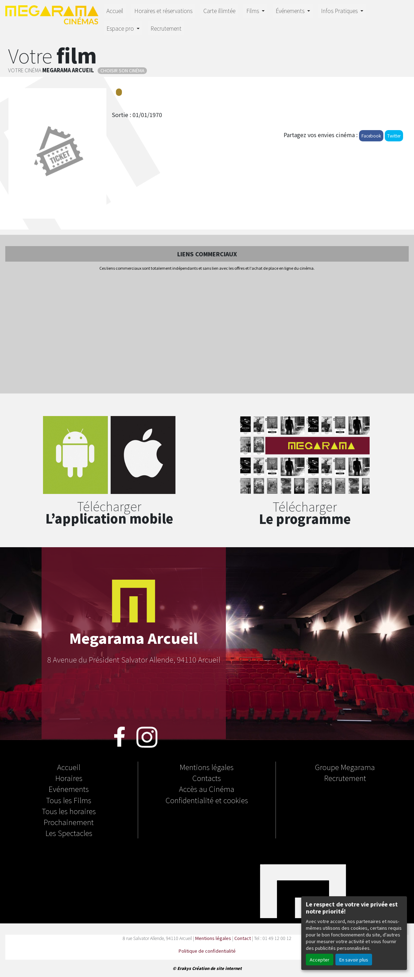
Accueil (114, 10)
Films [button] (253, 10)
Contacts (206, 778)
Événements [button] (291, 10)
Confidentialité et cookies (207, 800)
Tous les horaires (69, 811)
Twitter (394, 136)
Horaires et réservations (163, 10)
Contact (242, 938)
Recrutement (165, 28)
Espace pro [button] (120, 28)
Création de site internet (217, 968)
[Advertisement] (207, 332)
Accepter (319, 959)
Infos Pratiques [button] (340, 10)
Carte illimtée (219, 10)
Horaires (68, 778)
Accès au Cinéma (206, 788)
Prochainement (69, 822)
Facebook (371, 136)
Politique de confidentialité (207, 950)
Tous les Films (68, 800)
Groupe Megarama (345, 767)
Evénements (69, 788)
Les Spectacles (68, 833)
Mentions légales (207, 767)
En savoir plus (353, 959)
